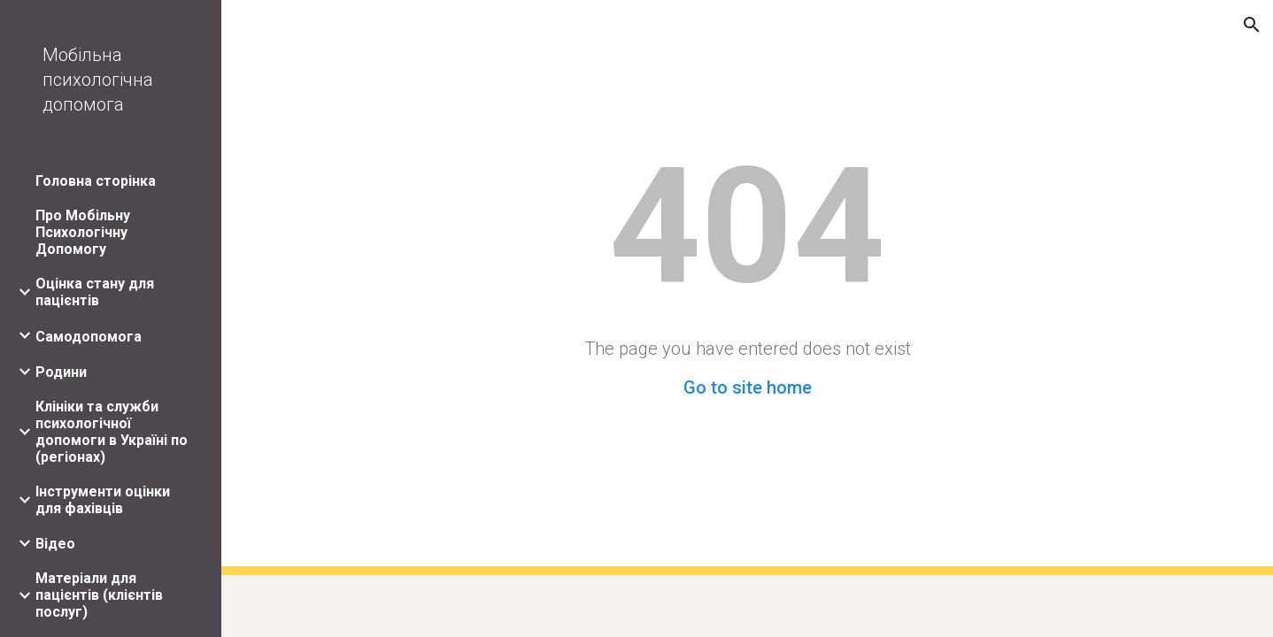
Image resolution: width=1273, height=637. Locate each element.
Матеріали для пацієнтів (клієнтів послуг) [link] (99, 595)
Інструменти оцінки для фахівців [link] (102, 500)
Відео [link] (55, 543)
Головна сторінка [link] (95, 181)
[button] (1252, 25)
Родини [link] (61, 372)
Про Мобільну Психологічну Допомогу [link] (82, 232)
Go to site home (747, 387)
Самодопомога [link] (88, 336)
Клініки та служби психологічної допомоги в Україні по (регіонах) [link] (111, 431)
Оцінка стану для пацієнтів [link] (94, 292)
